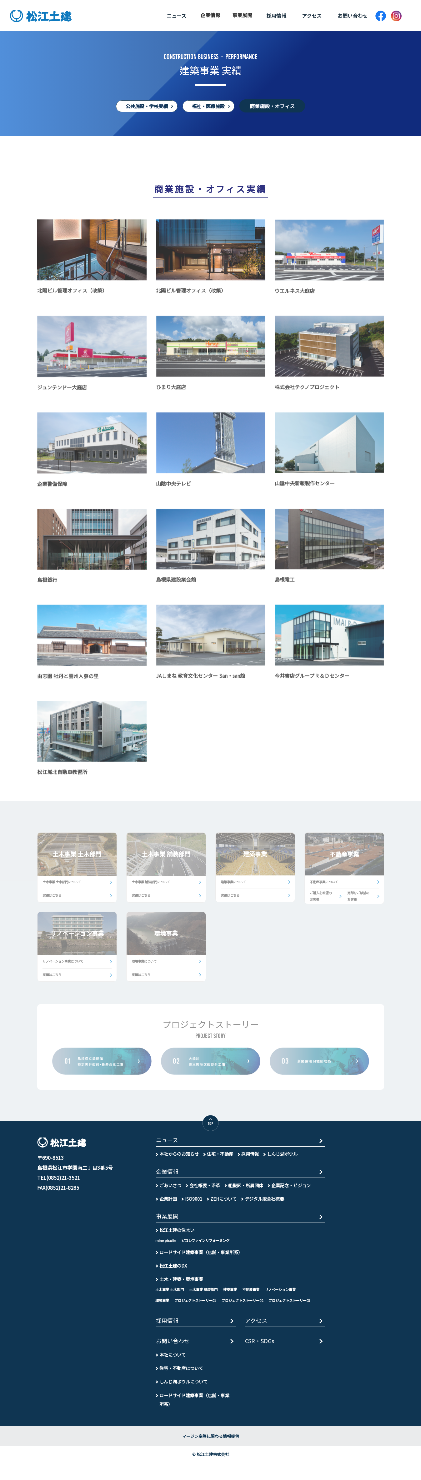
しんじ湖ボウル (282, 1158)
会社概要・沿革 (204, 1190)
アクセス (317, 15)
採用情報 (286, 15)
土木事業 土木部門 (170, 1295)
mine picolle (165, 1246)
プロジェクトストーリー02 (248, 1305)
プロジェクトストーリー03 (177, 1316)
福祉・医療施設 (210, 106)
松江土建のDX (173, 1271)
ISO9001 (194, 1203)
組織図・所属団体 (245, 1190)
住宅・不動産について (181, 1386)
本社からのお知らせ (179, 1158)
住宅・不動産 (220, 1158)
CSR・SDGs (261, 1359)
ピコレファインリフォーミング (207, 1246)
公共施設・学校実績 (145, 106)
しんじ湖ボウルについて (183, 1399)
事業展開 (254, 15)
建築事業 (235, 1295)
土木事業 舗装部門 (207, 1295)
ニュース (190, 15)
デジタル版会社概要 (265, 1203)
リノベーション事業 (289, 1295)
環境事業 (162, 1305)
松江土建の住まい (176, 1236)
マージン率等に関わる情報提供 (210, 1454)
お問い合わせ (354, 15)
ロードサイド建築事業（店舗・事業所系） (201, 1257)
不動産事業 (257, 1295)
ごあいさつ (170, 1190)
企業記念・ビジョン (291, 1190)
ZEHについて (224, 1203)
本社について (172, 1372)
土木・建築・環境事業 (181, 1284)
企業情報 (222, 15)
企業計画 (168, 1203)
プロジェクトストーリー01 (198, 1305)
